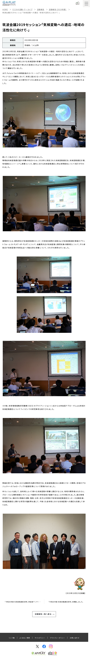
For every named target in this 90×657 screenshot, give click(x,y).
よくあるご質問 (25, 638)
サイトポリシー (40, 638)
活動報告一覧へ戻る (43, 614)
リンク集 (12, 638)
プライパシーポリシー (57, 638)
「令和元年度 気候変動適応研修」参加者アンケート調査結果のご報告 (24, 602)
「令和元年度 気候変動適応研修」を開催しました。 (66, 602)
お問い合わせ (74, 638)
